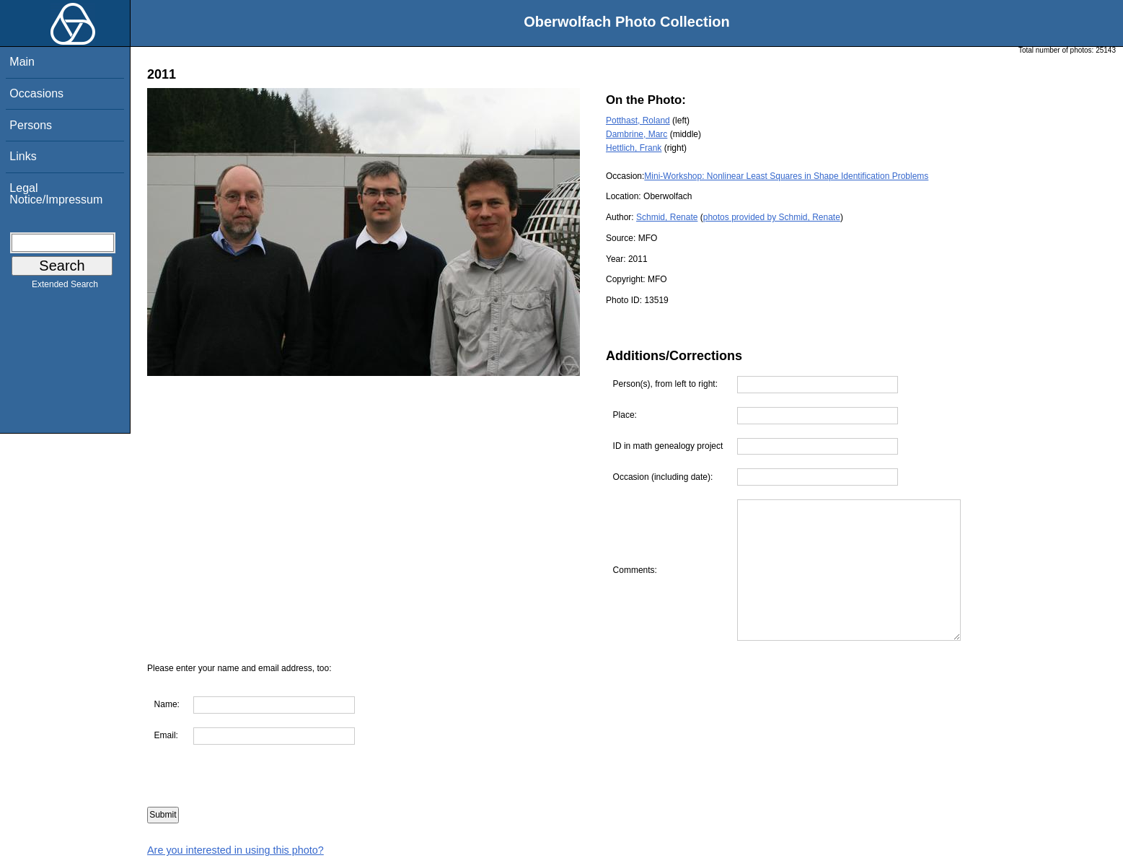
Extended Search (65, 287)
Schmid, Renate (666, 217)
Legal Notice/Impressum (55, 194)
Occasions (36, 93)
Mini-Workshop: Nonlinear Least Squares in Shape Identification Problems (786, 176)
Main (22, 62)
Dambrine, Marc (636, 134)
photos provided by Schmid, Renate (771, 217)
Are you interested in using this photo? (235, 850)
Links (22, 156)
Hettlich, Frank (633, 148)
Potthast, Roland (638, 120)
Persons (30, 125)
